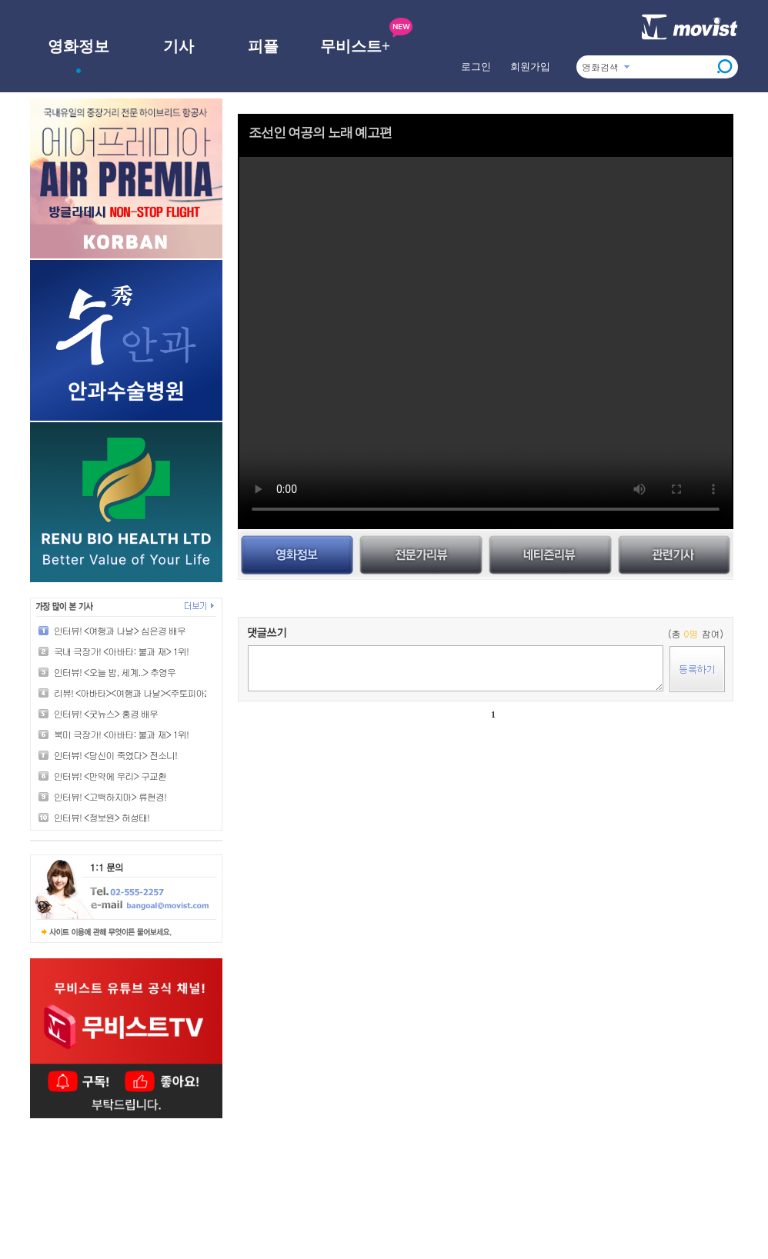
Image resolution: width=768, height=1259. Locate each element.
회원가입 (530, 66)
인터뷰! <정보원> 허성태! (101, 817)
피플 (263, 46)
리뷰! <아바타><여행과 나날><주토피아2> (134, 692)
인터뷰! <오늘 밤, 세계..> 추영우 (114, 671)
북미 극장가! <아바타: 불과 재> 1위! (121, 734)
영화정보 (78, 46)
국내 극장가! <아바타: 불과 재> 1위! (121, 651)
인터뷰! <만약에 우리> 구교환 (110, 775)
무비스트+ (355, 46)
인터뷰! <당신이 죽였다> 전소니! (115, 754)
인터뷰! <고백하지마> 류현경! (110, 796)
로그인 (476, 66)
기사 (178, 46)
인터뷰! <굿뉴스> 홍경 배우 (106, 713)
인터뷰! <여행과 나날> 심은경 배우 (119, 630)
